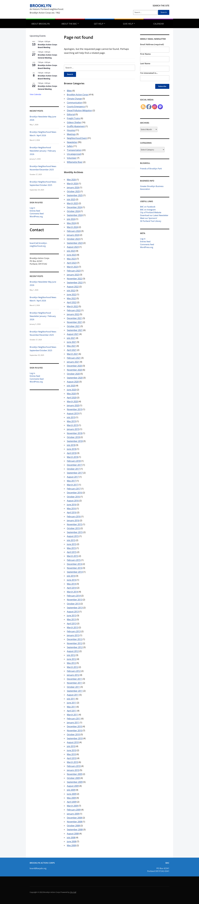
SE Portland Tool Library (150, 221)
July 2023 (71, 250)
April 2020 (71, 397)
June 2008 (71, 841)
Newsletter (72, 142)
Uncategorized (74, 154)
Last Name (145, 63)
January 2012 (73, 675)
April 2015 (71, 552)
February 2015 (74, 560)
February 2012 (74, 671)
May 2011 (71, 706)
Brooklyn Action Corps (77, 94)
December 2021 (74, 318)
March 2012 (72, 667)
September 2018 (75, 441)
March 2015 (72, 556)
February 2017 (74, 488)
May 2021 (71, 346)
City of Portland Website (150, 212)
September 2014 (75, 572)
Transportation (74, 150)
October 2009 (73, 778)
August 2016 (73, 500)
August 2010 (73, 742)
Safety (70, 146)
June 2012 (71, 659)
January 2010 (73, 770)
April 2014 (71, 587)
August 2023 (73, 247)
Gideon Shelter (74, 122)
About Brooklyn (40, 23)
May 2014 (71, 583)
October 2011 (73, 687)
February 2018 (74, 461)
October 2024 (73, 211)
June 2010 (71, 750)
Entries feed (35, 210)
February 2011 (74, 718)
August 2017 (73, 476)
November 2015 (74, 524)
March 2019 (72, 425)
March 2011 (72, 714)
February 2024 (74, 231)
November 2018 (74, 433)
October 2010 (73, 734)
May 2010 (71, 754)
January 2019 (73, 429)
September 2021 (75, 330)
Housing (71, 130)
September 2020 (75, 377)
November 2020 (74, 369)
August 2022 (73, 286)
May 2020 (71, 393)
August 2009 (73, 786)
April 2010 (71, 758)
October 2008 (73, 825)
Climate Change (74, 98)
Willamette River (74, 162)
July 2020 (71, 385)
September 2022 (75, 282)
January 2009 (73, 813)
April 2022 (71, 302)
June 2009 (71, 794)
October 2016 (73, 496)
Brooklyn (40, 5)
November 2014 (74, 568)
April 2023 (71, 262)
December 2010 (74, 726)
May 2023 (71, 258)
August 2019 (73, 413)
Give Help (128, 23)
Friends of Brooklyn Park (151, 168)
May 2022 (71, 298)
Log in (32, 208)
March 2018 (72, 457)
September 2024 (75, 215)
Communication (74, 102)
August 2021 (73, 334)
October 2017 (73, 468)
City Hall (73, 892)
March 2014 (72, 591)
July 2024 (71, 219)
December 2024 (74, 207)
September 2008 (75, 829)
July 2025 (71, 199)
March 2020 (72, 401)
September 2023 (75, 243)
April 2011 (71, 710)
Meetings (71, 134)
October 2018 (73, 437)
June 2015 (71, 544)
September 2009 (75, 782)
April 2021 (71, 350)
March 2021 (72, 354)
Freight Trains (73, 118)
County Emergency (76, 106)
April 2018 (71, 453)
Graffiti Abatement (76, 126)
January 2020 (73, 405)
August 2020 (73, 381)
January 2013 (73, 635)
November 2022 (74, 278)
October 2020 (73, 373)
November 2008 (74, 821)
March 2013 (72, 627)
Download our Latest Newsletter (154, 215)
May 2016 (71, 508)
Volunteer (71, 158)
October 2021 (73, 326)
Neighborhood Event (77, 138)
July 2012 (71, 655)
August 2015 (73, 536)
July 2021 (71, 338)
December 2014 (74, 564)
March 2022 (72, 306)
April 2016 (71, 512)
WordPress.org (36, 216)
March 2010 (72, 762)
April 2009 (71, 801)
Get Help (98, 23)
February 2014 (74, 595)
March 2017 (72, 484)
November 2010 (74, 730)
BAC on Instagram (148, 209)
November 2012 (74, 643)
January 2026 (73, 187)
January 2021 (73, 361)
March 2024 (72, 227)
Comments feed (37, 213)
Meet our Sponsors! (148, 218)
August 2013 (73, 611)
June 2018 (71, 449)
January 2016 (73, 520)
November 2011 (74, 682)
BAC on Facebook (147, 206)
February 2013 (74, 631)
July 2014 (71, 575)
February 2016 (74, 516)
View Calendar (35, 94)
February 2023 (74, 270)
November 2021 (74, 322)
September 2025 (75, 195)
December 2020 (74, 365)
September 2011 (75, 690)
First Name (145, 54)
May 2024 (71, 223)
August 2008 (73, 833)
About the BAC (69, 23)
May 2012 (71, 663)
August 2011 (73, 694)
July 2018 (71, 445)
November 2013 (74, 599)
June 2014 (71, 580)
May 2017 (71, 480)
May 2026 (71, 179)
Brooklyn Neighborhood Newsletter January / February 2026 (43, 150)
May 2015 (71, 548)
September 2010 (75, 738)
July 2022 (71, 290)
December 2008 (74, 817)
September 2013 (75, 607)
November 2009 (74, 774)
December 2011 (74, 679)
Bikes (69, 90)
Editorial (71, 114)
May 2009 (71, 797)
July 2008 (71, 837)
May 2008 (71, 845)
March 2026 (72, 183)
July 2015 (71, 540)
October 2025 (73, 191)
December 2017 (74, 465)
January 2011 (73, 722)
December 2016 (74, 492)
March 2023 (72, 266)
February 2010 (74, 766)
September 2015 (75, 532)
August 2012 (73, 651)
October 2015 (73, 528)
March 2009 (72, 805)
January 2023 (73, 274)
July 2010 (71, 746)
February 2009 (74, 809)
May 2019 (71, 421)
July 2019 (71, 417)
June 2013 (71, 615)
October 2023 (73, 239)
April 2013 (71, 623)
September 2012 (75, 647)
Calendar (158, 23)
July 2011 (71, 698)
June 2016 (71, 504)
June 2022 (71, 294)
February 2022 (74, 310)
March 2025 (72, 203)
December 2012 (74, 639)
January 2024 (73, 235)
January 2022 (73, 314)
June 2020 (71, 389)
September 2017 (75, 472)
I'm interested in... (149, 73)
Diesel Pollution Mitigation (79, 110)
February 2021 (74, 357)
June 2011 (71, 702)
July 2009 (71, 789)
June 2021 (71, 342)
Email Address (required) (152, 44)
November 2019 (74, 409)
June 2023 (71, 254)
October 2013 (73, 603)
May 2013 (71, 619)
